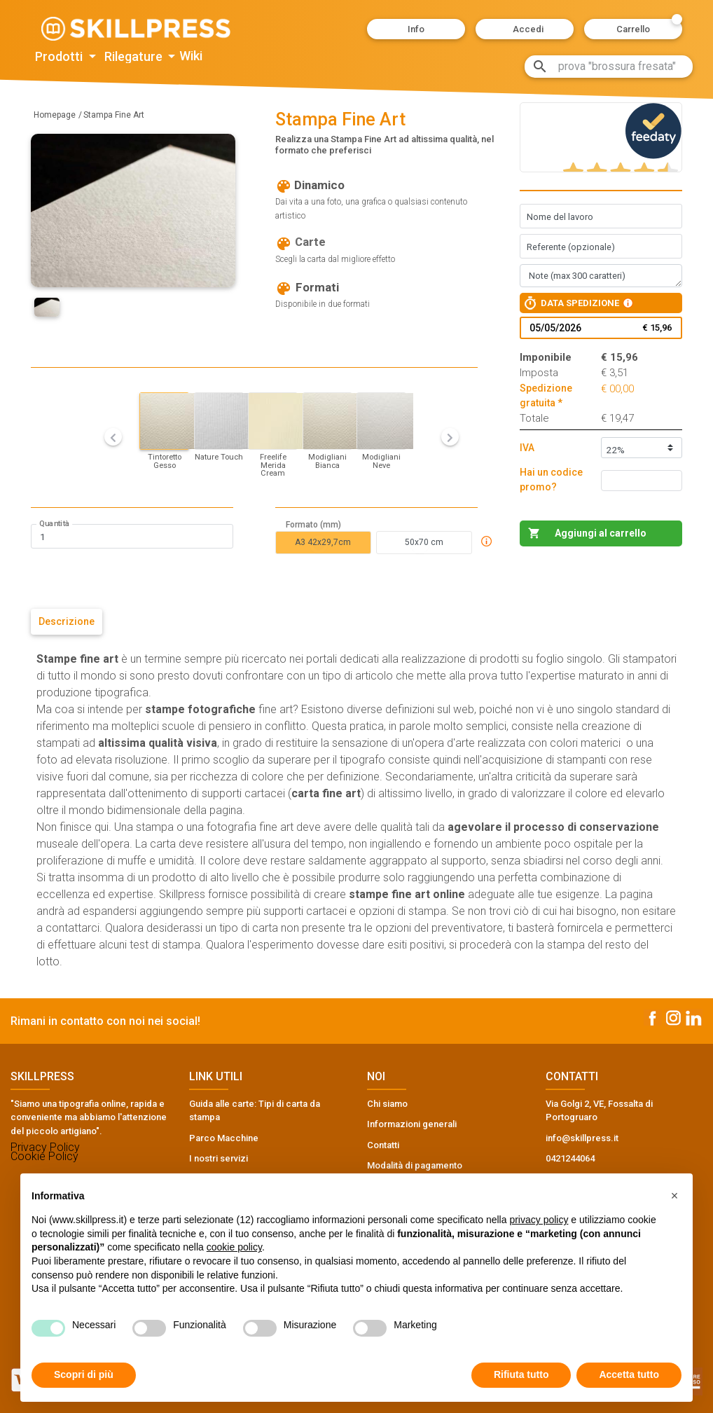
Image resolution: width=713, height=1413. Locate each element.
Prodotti (60, 56)
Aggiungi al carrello (600, 533)
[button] (416, 29)
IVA (527, 447)
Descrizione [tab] (67, 621)
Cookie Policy (44, 1156)
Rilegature (134, 56)
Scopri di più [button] (83, 1374)
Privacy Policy (45, 1147)
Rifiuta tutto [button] (521, 1374)
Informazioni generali (412, 1124)
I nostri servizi (218, 1158)
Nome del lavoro (560, 217)
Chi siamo (387, 1103)
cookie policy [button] (234, 1247)
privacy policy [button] (538, 1219)
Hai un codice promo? (551, 479)
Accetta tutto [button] (629, 1374)
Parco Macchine (223, 1138)
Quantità (54, 524)
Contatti (383, 1145)
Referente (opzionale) (571, 247)
